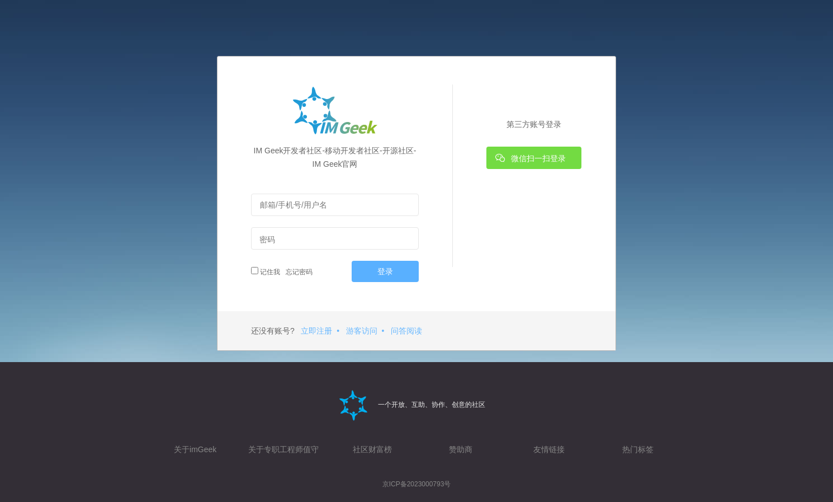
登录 (385, 271)
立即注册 (316, 330)
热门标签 (638, 449)
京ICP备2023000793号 (416, 484)
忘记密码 (297, 272)
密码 (267, 239)
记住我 (265, 271)
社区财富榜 (372, 449)
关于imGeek (195, 449)
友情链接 (549, 449)
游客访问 (361, 330)
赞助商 (460, 449)
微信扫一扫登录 (530, 158)
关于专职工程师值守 (283, 449)
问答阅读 (406, 330)
